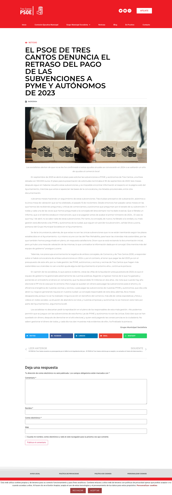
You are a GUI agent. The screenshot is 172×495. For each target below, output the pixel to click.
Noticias (101, 25)
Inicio (24, 25)
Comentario (30, 378)
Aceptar (94, 490)
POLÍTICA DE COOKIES (103, 474)
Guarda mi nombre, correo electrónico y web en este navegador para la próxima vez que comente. (68, 437)
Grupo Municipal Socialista (78, 25)
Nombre (29, 408)
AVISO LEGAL (35, 474)
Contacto (146, 25)
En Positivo (129, 25)
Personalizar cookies (147, 485)
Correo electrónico (33, 418)
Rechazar (78, 490)
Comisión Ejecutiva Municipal (46, 25)
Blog (115, 25)
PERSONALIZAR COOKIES (137, 474)
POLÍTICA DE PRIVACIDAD (69, 474)
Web (27, 427)
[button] (36, 335)
